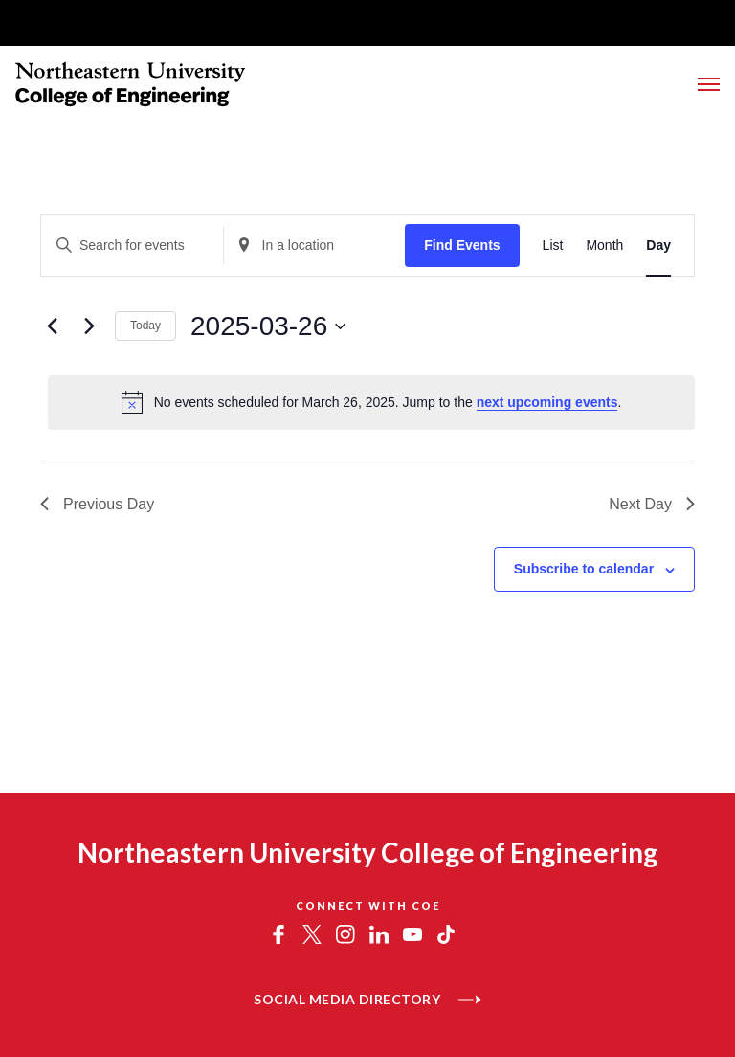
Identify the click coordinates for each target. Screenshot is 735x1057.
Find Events (462, 245)
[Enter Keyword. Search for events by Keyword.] (132, 245)
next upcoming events (547, 402)
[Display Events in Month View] (604, 245)
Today (145, 325)
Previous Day (97, 504)
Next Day (652, 504)
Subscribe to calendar (584, 568)
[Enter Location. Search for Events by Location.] (315, 245)
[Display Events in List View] (553, 245)
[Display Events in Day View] (658, 245)
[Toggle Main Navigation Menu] (709, 84)
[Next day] (89, 326)
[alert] (371, 402)
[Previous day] (51, 326)
